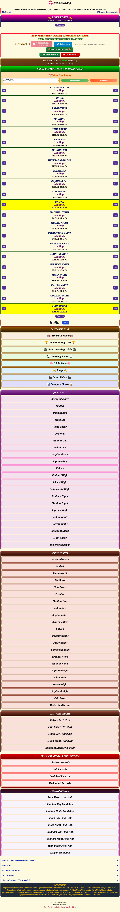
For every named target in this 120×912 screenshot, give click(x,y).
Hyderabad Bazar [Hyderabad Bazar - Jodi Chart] (60, 544)
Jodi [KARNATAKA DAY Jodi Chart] (4, 90)
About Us (47, 907)
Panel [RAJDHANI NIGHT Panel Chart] (115, 298)
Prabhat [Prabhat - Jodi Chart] (60, 433)
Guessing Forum (60, 356)
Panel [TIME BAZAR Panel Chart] (115, 132)
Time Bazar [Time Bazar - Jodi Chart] (60, 426)
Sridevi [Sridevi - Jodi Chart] (60, 405)
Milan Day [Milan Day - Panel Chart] (60, 608)
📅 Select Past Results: (60, 75)
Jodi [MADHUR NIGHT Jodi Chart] (4, 257)
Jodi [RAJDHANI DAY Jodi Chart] (4, 184)
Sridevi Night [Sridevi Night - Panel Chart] (60, 642)
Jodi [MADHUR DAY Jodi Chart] (4, 152)
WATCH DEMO (70, 54)
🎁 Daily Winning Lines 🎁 (59, 49)
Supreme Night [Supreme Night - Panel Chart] (60, 670)
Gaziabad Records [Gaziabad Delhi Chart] (60, 776)
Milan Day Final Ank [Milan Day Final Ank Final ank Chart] (60, 817)
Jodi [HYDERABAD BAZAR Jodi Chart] (4, 163)
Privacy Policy (55, 907)
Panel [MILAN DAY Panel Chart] (115, 173)
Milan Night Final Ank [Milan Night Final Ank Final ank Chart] (60, 824)
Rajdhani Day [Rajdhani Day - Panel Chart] (60, 615)
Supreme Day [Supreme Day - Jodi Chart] (60, 461)
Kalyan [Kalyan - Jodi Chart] (60, 468)
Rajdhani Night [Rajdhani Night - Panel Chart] (60, 691)
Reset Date (104, 80)
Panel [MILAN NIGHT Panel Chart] (115, 277)
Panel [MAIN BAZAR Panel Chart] (115, 309)
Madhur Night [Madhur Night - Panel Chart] (60, 663)
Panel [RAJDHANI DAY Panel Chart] (115, 184)
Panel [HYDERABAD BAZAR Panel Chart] (115, 163)
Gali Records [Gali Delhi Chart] (60, 769)
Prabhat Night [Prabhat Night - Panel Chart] (60, 656)
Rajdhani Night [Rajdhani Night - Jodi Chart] (60, 530)
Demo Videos (60, 377)
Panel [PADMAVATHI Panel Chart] (115, 111)
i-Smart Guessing (60, 335)
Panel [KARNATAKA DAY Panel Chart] (115, 90)
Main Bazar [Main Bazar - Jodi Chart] (60, 537)
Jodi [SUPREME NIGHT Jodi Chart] (4, 267)
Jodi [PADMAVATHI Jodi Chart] (4, 111)
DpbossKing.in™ (62, 902)
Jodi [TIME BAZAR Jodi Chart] (4, 132)
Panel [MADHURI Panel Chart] (115, 121)
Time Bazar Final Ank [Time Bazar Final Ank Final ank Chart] (60, 797)
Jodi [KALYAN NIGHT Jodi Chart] (4, 288)
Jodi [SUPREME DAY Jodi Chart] (4, 194)
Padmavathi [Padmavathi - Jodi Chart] (60, 412)
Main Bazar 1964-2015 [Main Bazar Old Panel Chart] (60, 727)
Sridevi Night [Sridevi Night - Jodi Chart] (60, 482)
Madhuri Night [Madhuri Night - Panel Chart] (60, 635)
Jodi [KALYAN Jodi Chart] (4, 204)
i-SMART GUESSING (50, 54)
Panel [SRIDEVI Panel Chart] (115, 100)
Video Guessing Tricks (60, 349)
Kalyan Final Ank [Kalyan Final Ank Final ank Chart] (60, 852)
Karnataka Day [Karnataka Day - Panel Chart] (60, 559)
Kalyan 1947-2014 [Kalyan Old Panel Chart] (60, 720)
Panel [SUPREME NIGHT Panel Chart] (115, 267)
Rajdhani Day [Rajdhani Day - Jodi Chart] (60, 454)
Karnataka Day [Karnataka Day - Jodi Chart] (60, 399)
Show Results (75, 80)
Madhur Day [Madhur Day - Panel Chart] (60, 601)
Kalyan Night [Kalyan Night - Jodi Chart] (59, 523)
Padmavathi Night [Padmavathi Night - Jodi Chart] (60, 489)
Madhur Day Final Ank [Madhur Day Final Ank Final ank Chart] (60, 804)
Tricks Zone (60, 363)
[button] (60, 329)
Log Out (66, 322)
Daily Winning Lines (60, 342)
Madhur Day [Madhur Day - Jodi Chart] (60, 440)
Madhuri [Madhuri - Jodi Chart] (60, 419)
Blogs (60, 370)
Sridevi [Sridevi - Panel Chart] (60, 566)
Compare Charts (60, 384)
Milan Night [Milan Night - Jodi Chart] (60, 517)
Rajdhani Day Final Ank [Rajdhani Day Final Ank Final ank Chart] (60, 831)
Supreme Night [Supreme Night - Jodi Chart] (60, 510)
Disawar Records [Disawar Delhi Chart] (60, 762)
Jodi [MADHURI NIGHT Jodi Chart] (4, 215)
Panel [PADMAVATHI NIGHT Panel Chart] (115, 236)
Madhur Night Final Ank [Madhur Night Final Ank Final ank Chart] (60, 811)
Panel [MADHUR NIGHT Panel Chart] (115, 257)
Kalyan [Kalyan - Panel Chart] (60, 628)
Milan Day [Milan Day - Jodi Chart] (60, 447)
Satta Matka (97, 895)
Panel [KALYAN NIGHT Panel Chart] (115, 288)
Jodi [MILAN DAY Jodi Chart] (4, 173)
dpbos (40, 888)
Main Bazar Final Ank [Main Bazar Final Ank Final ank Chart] (60, 845)
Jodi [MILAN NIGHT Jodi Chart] (4, 277)
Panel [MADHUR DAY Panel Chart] (115, 152)
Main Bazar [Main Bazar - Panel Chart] (60, 698)
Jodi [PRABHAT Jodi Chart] (4, 142)
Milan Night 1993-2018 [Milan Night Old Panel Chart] (60, 740)
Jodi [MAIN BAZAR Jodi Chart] (4, 309)
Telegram (63, 44)
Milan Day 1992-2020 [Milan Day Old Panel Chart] (60, 733)
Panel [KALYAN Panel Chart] (115, 204)
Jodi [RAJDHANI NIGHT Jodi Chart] (4, 298)
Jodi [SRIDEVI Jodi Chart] (4, 100)
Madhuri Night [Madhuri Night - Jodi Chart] (60, 475)
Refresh (60, 25)
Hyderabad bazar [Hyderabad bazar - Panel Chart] (60, 705)
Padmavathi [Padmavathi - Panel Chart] (60, 573)
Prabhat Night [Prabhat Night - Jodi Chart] (60, 496)
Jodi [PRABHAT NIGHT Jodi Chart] (4, 246)
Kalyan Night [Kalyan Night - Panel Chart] (59, 684)
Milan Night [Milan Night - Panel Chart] (60, 677)
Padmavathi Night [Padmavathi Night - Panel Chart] (60, 649)
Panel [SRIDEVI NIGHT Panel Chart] (115, 225)
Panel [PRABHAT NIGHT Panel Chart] (115, 246)
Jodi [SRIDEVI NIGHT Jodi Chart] (4, 225)
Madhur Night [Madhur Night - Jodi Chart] (60, 503)
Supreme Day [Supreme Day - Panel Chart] (60, 622)
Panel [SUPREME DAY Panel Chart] (115, 194)
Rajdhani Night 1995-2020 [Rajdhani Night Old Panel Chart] (60, 747)
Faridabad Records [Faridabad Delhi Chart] (60, 783)
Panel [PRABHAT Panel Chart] (115, 142)
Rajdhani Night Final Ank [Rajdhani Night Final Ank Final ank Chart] (60, 838)
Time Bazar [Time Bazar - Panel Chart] (60, 587)
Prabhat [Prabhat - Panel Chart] (60, 594)
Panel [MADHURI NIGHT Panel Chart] (115, 215)
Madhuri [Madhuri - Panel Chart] (60, 580)
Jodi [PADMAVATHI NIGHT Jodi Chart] (4, 236)
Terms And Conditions (68, 907)
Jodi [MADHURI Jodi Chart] (4, 121)
